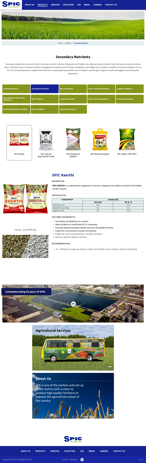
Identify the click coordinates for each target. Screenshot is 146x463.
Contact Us (111, 5)
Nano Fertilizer (38, 109)
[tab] (19, 143)
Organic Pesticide (67, 99)
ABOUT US (25, 451)
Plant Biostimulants (125, 99)
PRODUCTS (40, 451)
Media (87, 5)
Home (60, 43)
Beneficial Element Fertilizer (15, 109)
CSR (79, 5)
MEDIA (92, 451)
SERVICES (54, 451)
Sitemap (65, 459)
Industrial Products (68, 109)
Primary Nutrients (10, 89)
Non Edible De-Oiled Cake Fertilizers (14, 99)
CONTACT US (119, 451)
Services (55, 5)
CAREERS (104, 451)
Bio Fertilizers (38, 99)
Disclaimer (73, 459)
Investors (68, 5)
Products (43, 5)
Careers (97, 5)
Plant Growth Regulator (98, 99)
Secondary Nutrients (40, 89)
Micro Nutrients (66, 89)
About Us (29, 5)
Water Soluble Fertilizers (99, 89)
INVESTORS (69, 451)
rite (142, 459)
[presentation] (19, 143)
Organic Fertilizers (124, 89)
